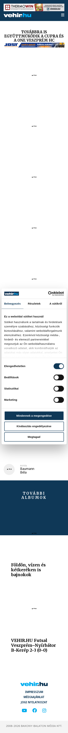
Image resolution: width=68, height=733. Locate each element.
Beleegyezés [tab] (12, 303)
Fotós (23, 465)
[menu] (62, 15)
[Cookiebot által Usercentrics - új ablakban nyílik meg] (48, 293)
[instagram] (44, 710)
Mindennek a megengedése (34, 415)
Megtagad (34, 436)
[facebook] (34, 710)
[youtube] (24, 710)
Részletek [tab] (34, 303)
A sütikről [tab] (56, 303)
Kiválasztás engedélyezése (34, 426)
